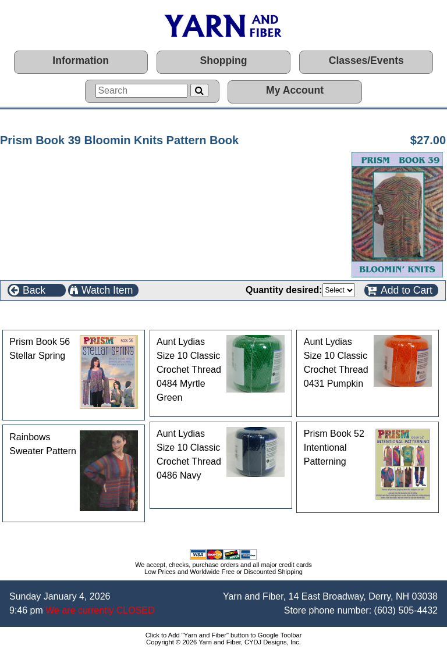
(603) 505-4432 (406, 610)
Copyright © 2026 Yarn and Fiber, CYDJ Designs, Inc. (223, 642)
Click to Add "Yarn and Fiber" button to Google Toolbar (224, 635)
